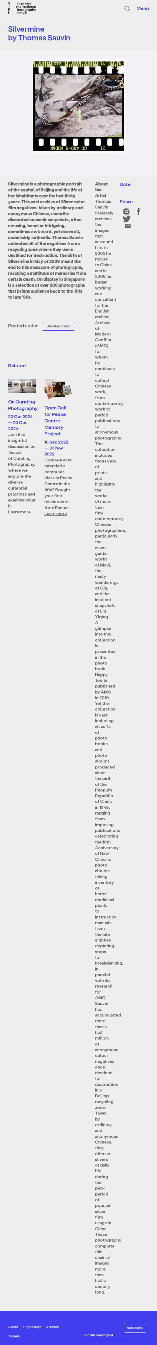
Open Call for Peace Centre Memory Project (55, 420)
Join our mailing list (98, 1335)
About (13, 1327)
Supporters (32, 1327)
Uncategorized (58, 326)
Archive (52, 1327)
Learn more (19, 511)
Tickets (14, 1336)
